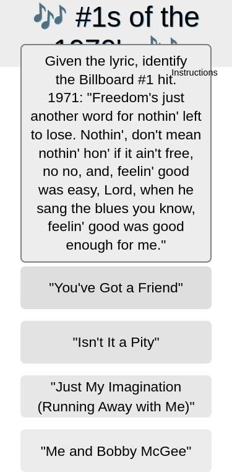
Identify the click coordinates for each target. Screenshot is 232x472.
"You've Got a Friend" (116, 287)
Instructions (195, 73)
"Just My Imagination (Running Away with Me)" (115, 396)
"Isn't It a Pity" (115, 342)
